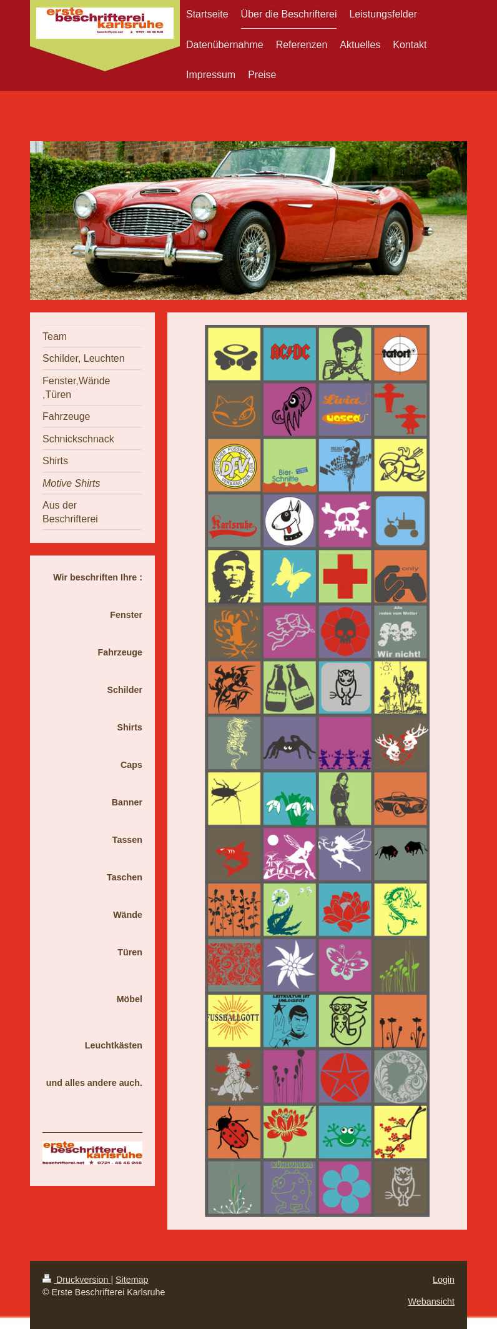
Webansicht (431, 1302)
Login (444, 1280)
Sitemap (132, 1280)
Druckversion (76, 1280)
